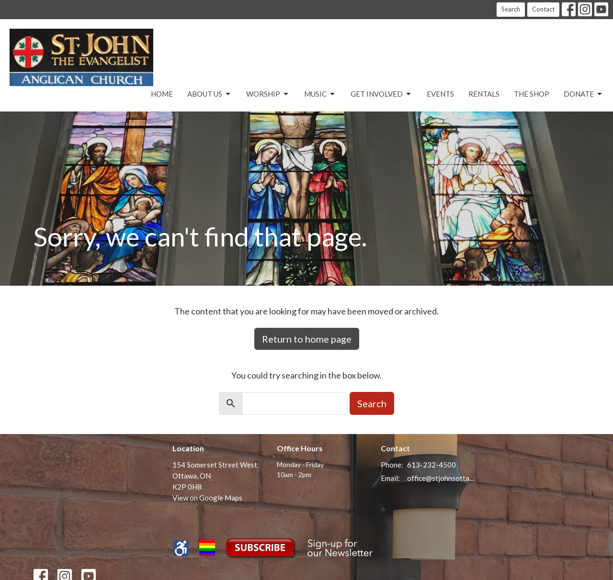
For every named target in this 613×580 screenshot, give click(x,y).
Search (510, 9)
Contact (543, 9)
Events (440, 93)
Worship (268, 94)
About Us (209, 94)
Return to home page (307, 339)
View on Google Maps (207, 497)
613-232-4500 (431, 464)
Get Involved (381, 94)
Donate (583, 94)
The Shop (531, 93)
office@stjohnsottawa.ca (441, 478)
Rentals (483, 93)
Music (320, 94)
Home (162, 93)
